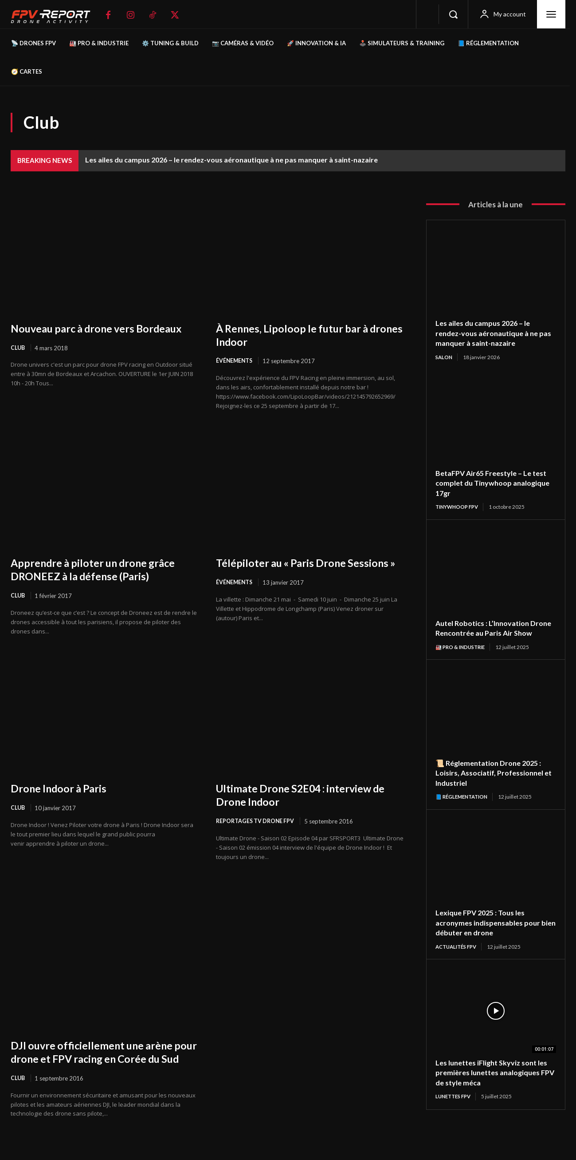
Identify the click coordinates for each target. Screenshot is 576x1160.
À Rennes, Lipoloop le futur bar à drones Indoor (300, 334)
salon (444, 357)
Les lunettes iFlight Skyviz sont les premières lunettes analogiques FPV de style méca (491, 1084)
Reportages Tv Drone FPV (257, 822)
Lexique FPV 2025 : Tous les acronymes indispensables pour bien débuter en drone (492, 934)
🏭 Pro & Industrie (462, 657)
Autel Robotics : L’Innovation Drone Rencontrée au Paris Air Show (489, 633)
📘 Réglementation (464, 807)
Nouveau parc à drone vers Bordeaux (80, 334)
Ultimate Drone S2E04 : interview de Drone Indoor (303, 795)
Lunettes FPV (455, 1108)
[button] (453, 14)
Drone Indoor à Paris (64, 789)
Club (18, 360)
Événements (235, 360)
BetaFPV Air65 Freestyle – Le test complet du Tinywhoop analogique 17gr (487, 483)
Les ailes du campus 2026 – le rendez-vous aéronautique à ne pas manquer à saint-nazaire (231, 159)
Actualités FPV (458, 958)
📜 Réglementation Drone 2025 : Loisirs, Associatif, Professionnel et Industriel (494, 784)
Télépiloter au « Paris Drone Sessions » (288, 569)
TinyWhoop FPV (458, 507)
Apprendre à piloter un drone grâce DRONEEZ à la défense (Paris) (102, 569)
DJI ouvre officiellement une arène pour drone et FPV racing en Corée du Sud (100, 1059)
